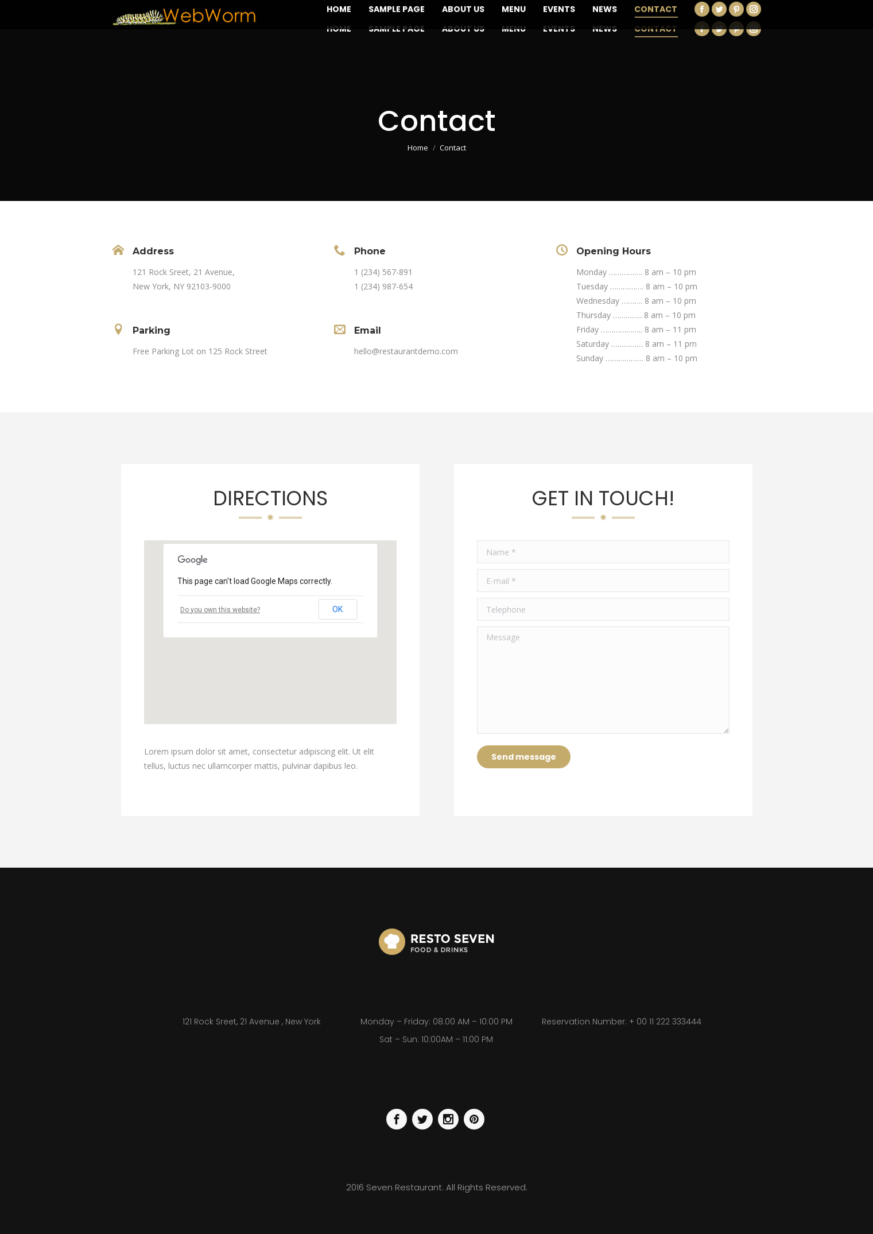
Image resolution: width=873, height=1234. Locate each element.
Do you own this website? (220, 610)
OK (337, 609)
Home (418, 147)
